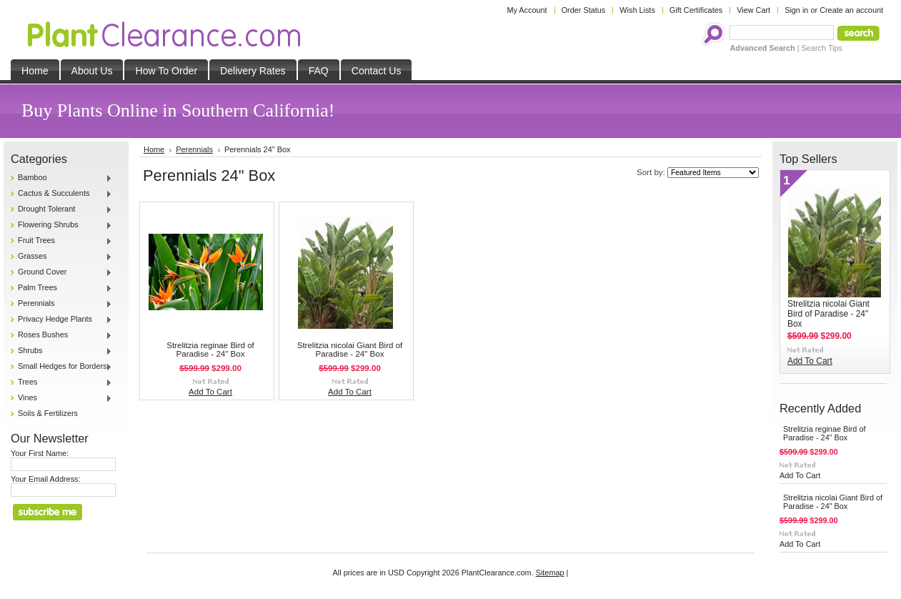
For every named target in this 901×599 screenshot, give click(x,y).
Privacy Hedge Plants (61, 320)
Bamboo (61, 178)
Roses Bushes (61, 335)
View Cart (753, 10)
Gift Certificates (695, 10)
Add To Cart (210, 391)
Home (154, 149)
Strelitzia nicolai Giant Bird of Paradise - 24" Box (350, 349)
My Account (527, 10)
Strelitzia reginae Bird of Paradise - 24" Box (210, 349)
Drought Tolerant (61, 209)
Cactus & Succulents (61, 194)
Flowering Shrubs (61, 225)
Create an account (851, 10)
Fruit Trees (61, 241)
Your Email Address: (46, 479)
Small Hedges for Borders (61, 367)
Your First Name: (40, 453)
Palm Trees (61, 288)
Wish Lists (637, 10)
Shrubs (61, 351)
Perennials (61, 304)
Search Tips (822, 48)
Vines (61, 398)
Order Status (584, 10)
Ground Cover (61, 272)
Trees (61, 382)
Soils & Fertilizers (48, 413)
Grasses (61, 257)
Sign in (796, 10)
